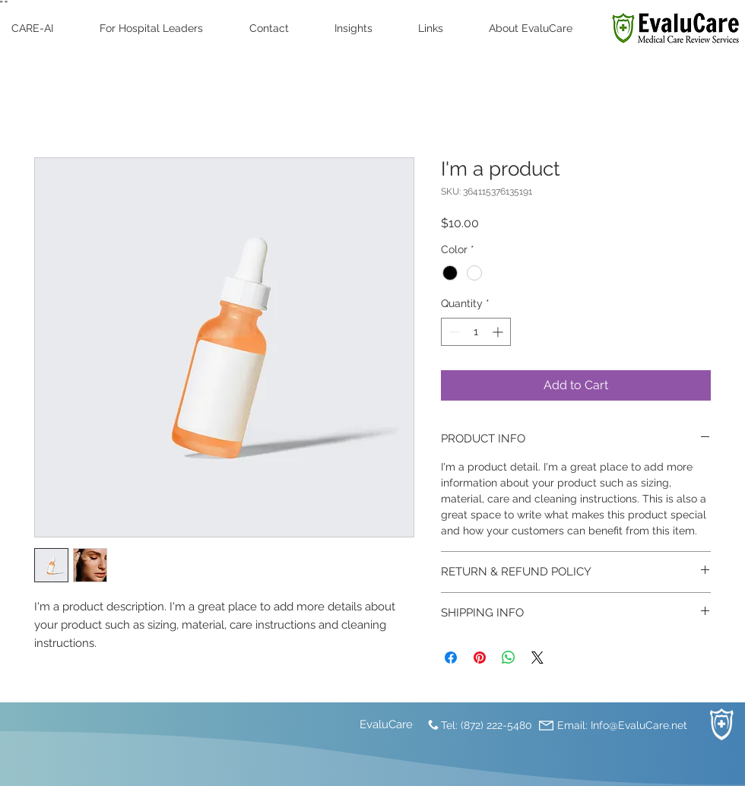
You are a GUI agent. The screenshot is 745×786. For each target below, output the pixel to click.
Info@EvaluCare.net (639, 725)
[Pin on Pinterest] (480, 657)
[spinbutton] (476, 332)
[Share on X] (537, 657)
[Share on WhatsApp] (508, 657)
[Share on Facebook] (451, 657)
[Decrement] (452, 332)
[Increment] (499, 332)
